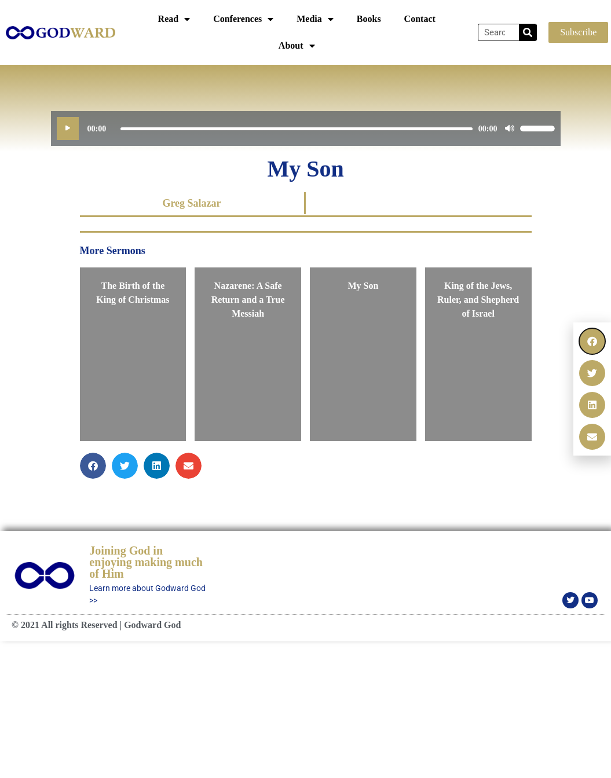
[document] (305, 389)
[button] (592, 341)
